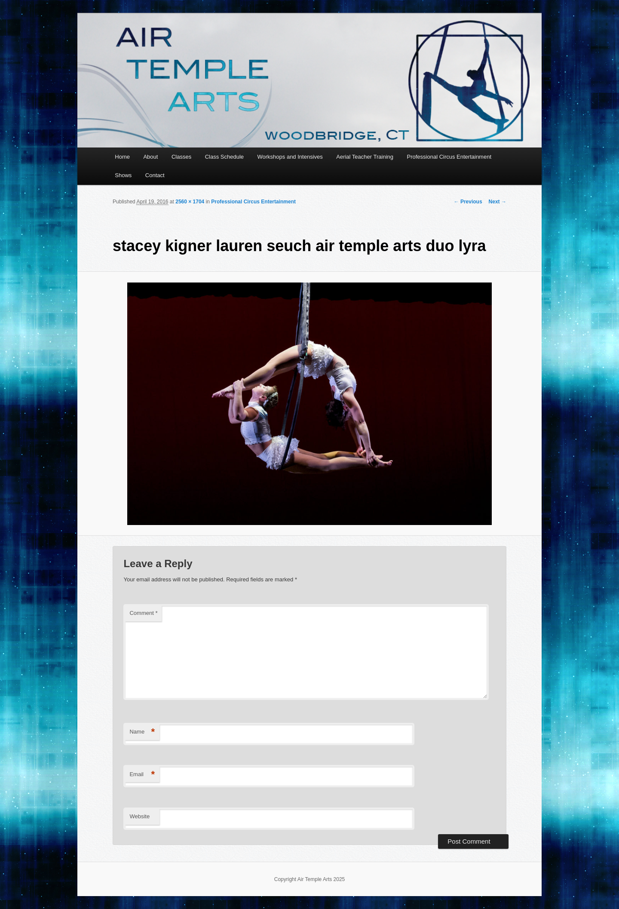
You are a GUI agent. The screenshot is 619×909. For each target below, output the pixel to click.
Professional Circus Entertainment (449, 157)
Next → (497, 202)
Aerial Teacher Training (364, 157)
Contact (155, 175)
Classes (181, 157)
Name (142, 732)
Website (139, 816)
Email (142, 774)
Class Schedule (224, 157)
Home (122, 157)
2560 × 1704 (189, 202)
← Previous (468, 202)
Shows (123, 175)
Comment (143, 613)
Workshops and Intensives (290, 157)
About (150, 157)
